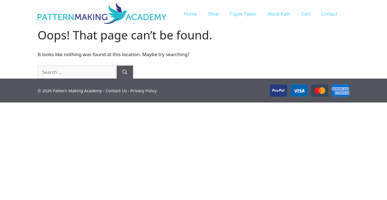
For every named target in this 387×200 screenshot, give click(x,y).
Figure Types (243, 14)
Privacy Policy (143, 90)
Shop (213, 14)
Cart (305, 14)
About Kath (278, 14)
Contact (329, 14)
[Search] (125, 72)
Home (190, 14)
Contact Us (116, 90)
